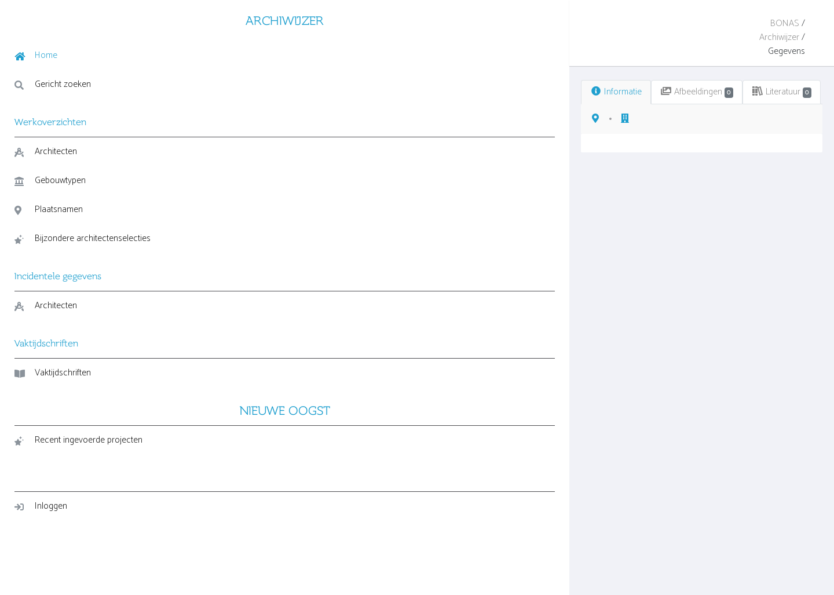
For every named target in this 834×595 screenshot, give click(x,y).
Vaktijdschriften (52, 389)
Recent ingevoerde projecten (78, 456)
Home (35, 54)
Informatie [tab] (209, 64)
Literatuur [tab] (378, 64)
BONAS (697, 23)
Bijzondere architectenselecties (51, 245)
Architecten (45, 150)
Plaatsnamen (48, 208)
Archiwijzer (740, 23)
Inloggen (40, 522)
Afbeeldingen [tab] (291, 64)
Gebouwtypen (50, 179)
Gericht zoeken (52, 83)
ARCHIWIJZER (81, 19)
